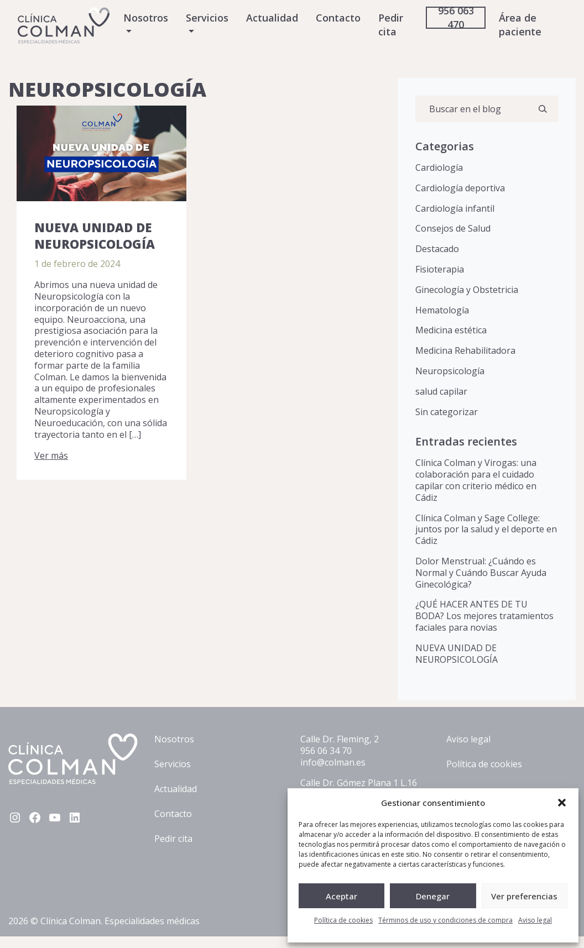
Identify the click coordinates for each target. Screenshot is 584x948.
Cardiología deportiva (460, 188)
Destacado (437, 249)
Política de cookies (343, 920)
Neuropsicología (449, 371)
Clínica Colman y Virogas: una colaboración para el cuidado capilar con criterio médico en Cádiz (475, 480)
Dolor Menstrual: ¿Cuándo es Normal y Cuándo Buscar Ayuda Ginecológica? (480, 572)
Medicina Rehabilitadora (465, 350)
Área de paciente (520, 24)
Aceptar (341, 896)
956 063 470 (456, 17)
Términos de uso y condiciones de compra (445, 920)
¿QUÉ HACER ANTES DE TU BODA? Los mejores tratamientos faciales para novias (484, 615)
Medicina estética (451, 330)
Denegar (433, 896)
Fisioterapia (439, 269)
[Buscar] (542, 108)
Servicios (207, 17)
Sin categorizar (446, 412)
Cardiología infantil (454, 208)
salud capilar (441, 391)
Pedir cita (390, 24)
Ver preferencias (524, 896)
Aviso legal (535, 920)
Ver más (51, 455)
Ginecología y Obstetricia (466, 290)
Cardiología (439, 167)
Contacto (338, 17)
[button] (561, 802)
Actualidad (272, 17)
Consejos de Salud (453, 228)
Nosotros (145, 17)
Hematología (442, 310)
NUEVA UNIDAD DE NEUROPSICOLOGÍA (94, 236)
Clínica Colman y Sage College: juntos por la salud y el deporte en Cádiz (486, 529)
